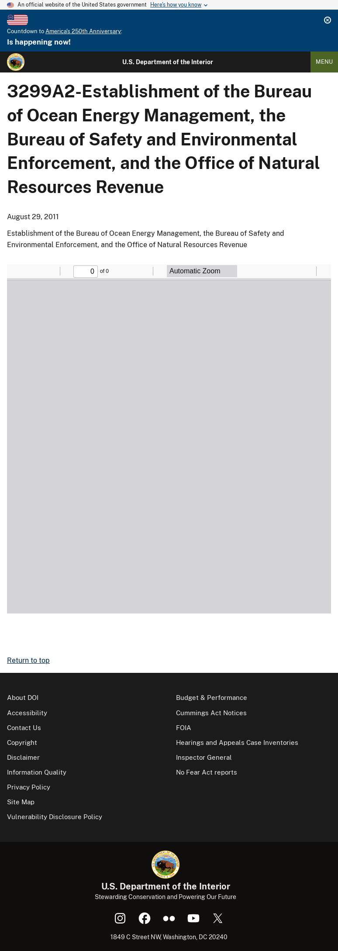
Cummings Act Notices (211, 713)
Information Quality (36, 772)
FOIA (183, 727)
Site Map (20, 802)
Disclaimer (23, 757)
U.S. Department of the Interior (167, 62)
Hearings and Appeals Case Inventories (237, 742)
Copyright (22, 742)
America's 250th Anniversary (83, 31)
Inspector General (204, 757)
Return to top (28, 660)
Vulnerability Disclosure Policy (54, 816)
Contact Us (24, 727)
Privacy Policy (28, 787)
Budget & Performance (211, 697)
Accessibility (27, 713)
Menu (324, 62)
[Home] (15, 62)
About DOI (22, 697)
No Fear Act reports (206, 772)
